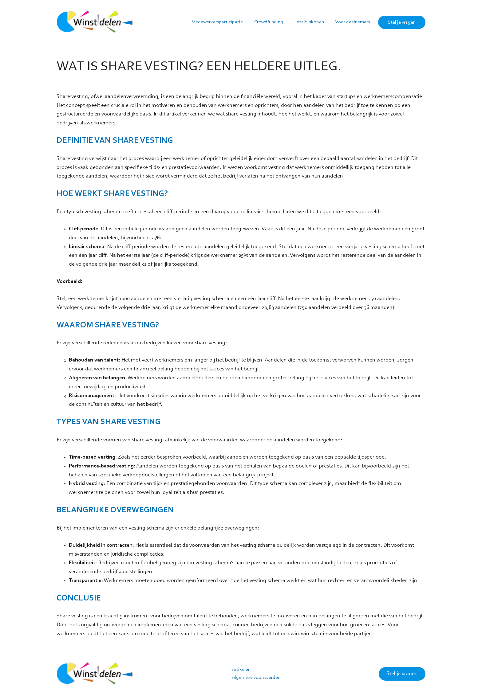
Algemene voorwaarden (256, 677)
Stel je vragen (402, 674)
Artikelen (241, 669)
